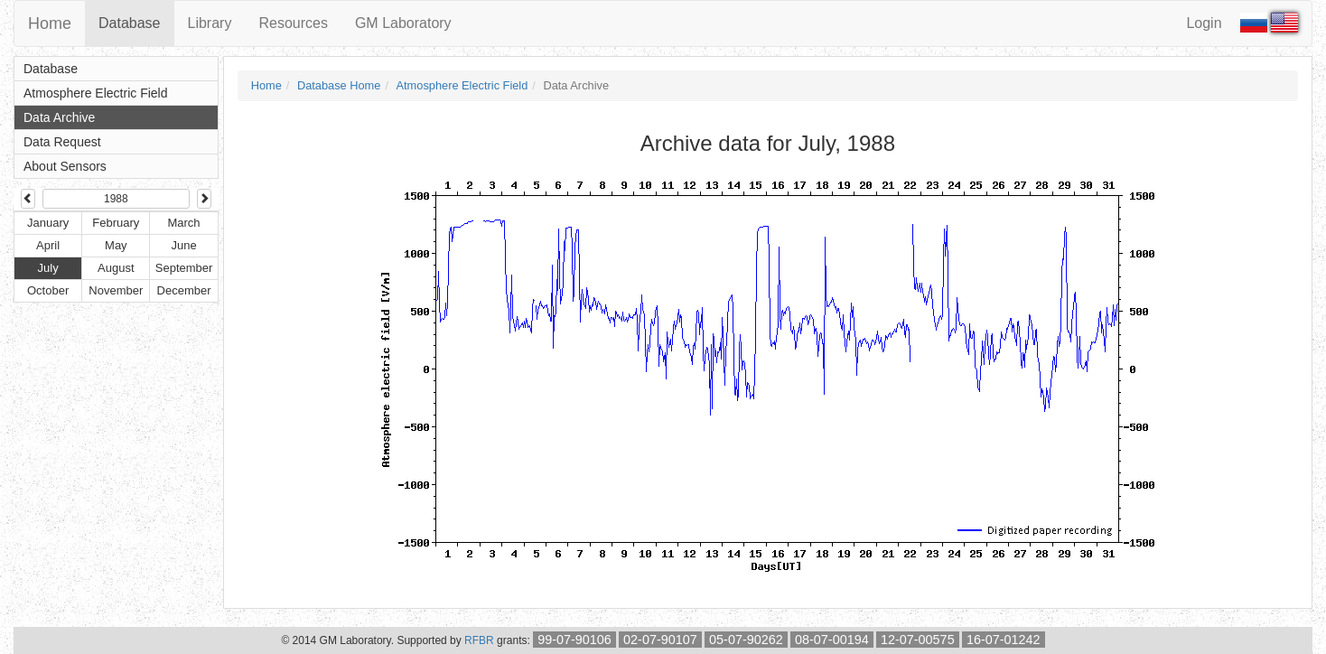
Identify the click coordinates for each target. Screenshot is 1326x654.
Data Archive (59, 117)
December (184, 290)
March (183, 222)
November (116, 290)
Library (210, 23)
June (183, 245)
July (48, 268)
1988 (116, 198)
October (48, 290)
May (116, 245)
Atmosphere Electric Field (95, 93)
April (48, 245)
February (115, 222)
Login (1203, 23)
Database (129, 23)
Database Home (338, 85)
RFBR (479, 640)
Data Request (62, 142)
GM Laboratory (403, 23)
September (184, 268)
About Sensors (65, 166)
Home (49, 23)
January (48, 222)
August (116, 268)
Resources (292, 23)
